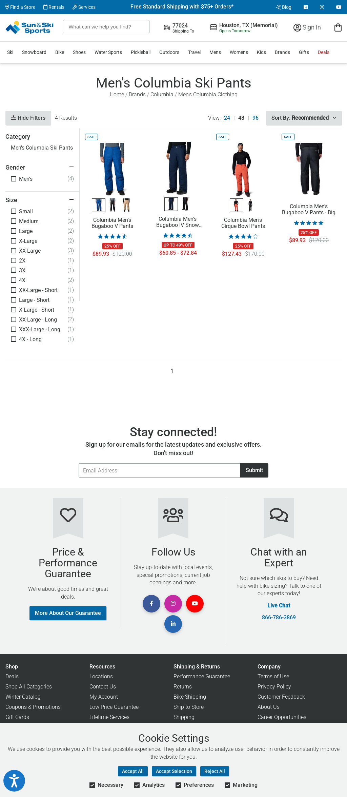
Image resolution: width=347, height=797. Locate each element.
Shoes (79, 52)
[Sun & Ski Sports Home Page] (30, 27)
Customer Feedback (281, 697)
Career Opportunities (282, 717)
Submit (254, 470)
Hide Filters (28, 118)
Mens (215, 52)
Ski (10, 52)
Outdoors (169, 52)
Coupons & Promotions (33, 707)
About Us (269, 707)
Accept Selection (174, 771)
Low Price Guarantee (114, 707)
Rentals (53, 7)
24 (227, 118)
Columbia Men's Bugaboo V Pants (112, 223)
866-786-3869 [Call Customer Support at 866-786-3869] (279, 617)
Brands (282, 52)
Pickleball (140, 52)
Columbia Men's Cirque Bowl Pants (243, 223)
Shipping (184, 717)
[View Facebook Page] (306, 7)
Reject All (214, 771)
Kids (261, 52)
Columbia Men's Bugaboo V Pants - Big (308, 209)
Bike (59, 52)
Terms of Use (273, 676)
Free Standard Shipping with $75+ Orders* (181, 6)
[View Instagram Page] (322, 7)
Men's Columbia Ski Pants (42, 147)
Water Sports (108, 52)
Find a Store (20, 7)
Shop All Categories (28, 686)
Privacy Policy (274, 686)
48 (241, 118)
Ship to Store (189, 707)
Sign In (307, 27)
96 (255, 118)
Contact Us (102, 686)
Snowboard (34, 52)
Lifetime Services (109, 717)
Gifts (304, 52)
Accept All (133, 771)
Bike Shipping (190, 697)
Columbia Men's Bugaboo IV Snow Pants (177, 222)
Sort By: (303, 118)
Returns (183, 686)
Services (84, 7)
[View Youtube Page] (339, 7)
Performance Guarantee (202, 676)
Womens (239, 52)
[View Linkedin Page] (173, 624)
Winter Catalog (23, 697)
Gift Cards (17, 717)
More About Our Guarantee (68, 613)
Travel (194, 52)
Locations (101, 676)
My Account (103, 697)
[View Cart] (338, 27)
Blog (283, 7)
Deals (323, 52)
